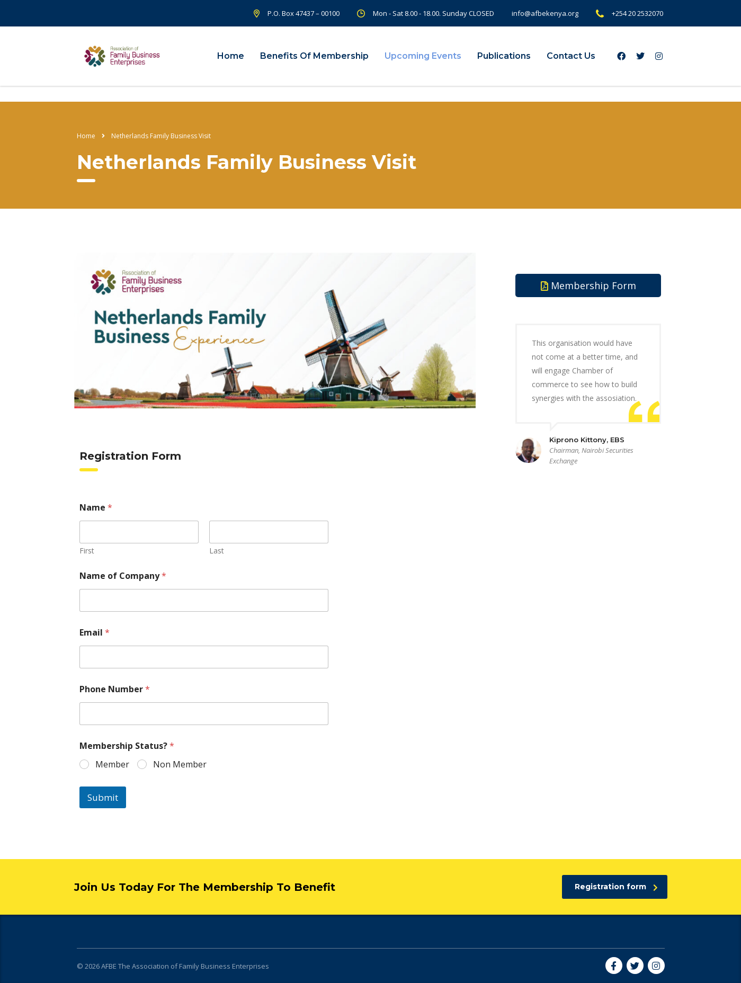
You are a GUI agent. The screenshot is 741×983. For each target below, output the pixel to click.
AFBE (109, 966)
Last (216, 550)
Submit (102, 797)
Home (230, 56)
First (86, 550)
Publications (504, 56)
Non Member (180, 764)
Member (112, 764)
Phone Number (114, 689)
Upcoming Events (423, 56)
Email (94, 633)
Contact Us (571, 56)
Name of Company (122, 576)
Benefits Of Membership (314, 56)
